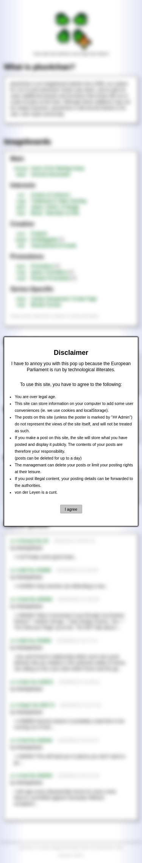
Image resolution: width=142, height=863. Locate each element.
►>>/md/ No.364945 (31, 599)
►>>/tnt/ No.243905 (30, 570)
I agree (71, 509)
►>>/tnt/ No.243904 (30, 640)
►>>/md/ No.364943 (31, 775)
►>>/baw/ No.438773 (32, 705)
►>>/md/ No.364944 (31, 740)
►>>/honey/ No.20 (29, 541)
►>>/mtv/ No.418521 (31, 682)
